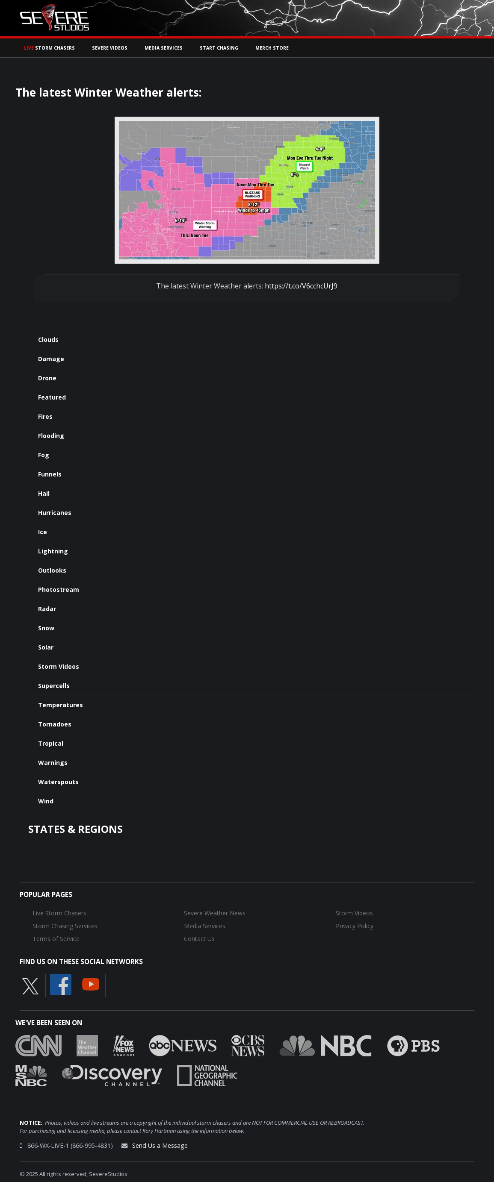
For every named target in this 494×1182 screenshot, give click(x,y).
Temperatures (60, 705)
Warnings (53, 763)
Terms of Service (56, 939)
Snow (46, 628)
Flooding (51, 436)
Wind (45, 801)
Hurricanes (54, 513)
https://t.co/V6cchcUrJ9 (301, 286)
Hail (44, 493)
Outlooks (52, 570)
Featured (52, 397)
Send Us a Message (160, 1145)
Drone (47, 378)
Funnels (50, 474)
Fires (45, 416)
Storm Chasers (49, 48)
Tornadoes (54, 724)
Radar (47, 609)
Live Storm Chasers (59, 913)
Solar (45, 647)
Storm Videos (58, 666)
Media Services (164, 48)
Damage (51, 359)
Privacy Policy (354, 926)
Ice (42, 532)
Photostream (58, 589)
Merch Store (272, 48)
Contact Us (199, 939)
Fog (43, 455)
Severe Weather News (215, 913)
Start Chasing (219, 48)
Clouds (48, 339)
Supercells (54, 686)
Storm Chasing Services (65, 926)
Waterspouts (58, 782)
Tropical (50, 743)
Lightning (53, 551)
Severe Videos (109, 48)
